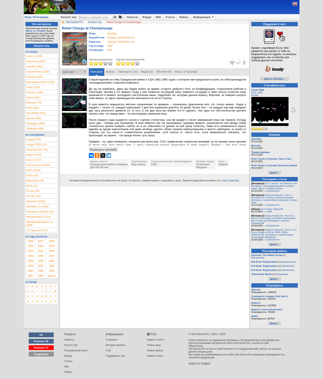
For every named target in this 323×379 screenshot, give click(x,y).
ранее (51, 275)
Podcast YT (41, 347)
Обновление (258, 257)
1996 (30, 260)
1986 (41, 275)
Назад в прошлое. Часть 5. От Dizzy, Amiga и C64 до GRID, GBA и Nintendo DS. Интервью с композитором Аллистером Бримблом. (274, 233)
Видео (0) (147, 71)
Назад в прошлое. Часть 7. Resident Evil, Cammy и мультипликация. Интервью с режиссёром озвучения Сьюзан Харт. (274, 199)
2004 (41, 245)
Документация (288, 262)
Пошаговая (203, 164)
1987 (110, 45)
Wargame (201, 167)
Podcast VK (41, 341)
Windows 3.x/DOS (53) (40, 211)
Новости (132, 17)
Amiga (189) (33, 139)
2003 (52, 245)
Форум (146, 17)
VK (41, 334)
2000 (52, 250)
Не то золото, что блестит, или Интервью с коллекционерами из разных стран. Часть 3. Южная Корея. (274, 186)
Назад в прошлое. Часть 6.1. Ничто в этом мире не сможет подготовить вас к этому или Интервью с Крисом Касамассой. (273, 219)
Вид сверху (139, 164)
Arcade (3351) (34, 66)
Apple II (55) (33, 154)
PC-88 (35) (33, 190)
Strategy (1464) (35, 123)
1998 (41, 255)
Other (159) (33, 87)
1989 (41, 270)
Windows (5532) (36, 201)
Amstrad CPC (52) (37, 149)
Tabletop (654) (35, 128)
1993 (30, 265)
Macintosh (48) (35, 180)
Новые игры (154, 345)
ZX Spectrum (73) (37, 230)
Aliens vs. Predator (36, 31)
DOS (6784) (33, 170)
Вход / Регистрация (37, 17)
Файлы (184, 17)
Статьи (170, 17)
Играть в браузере (186, 71)
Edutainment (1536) (38, 71)
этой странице (230, 180)
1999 (30, 255)
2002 (30, 250)
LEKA (269, 211)
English (222, 164)
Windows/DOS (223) (38, 216)
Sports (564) (33, 118)
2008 (30, 241)
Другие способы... (274, 79)
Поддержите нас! (115, 355)
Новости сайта (155, 339)
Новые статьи (155, 355)
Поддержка (41, 354)
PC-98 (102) (33, 196)
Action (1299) (34, 56)
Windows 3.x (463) (37, 206)
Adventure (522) (36, 61)
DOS (253, 92)
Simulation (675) (36, 113)
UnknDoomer (273, 191)
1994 (52, 260)
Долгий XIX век (99, 167)
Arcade (255, 95)
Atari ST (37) (34, 159)
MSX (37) (32, 185)
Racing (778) (34, 102)
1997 (52, 255)
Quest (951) (33, 97)
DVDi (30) (32, 175)
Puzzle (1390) (34, 92)
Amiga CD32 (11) (36, 144)
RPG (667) (32, 107)
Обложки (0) (163, 71)
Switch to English (199, 363)
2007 (41, 241)
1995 (41, 260)
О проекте (112, 339)
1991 (52, 265)
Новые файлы (155, 350)
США (154, 164)
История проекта (115, 345)
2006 (52, 241)
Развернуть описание (103, 149)
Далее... (274, 172)
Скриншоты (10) (128, 71)
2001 (41, 250)
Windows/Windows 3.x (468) (39, 223)
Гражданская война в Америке (109, 164)
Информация (203, 17)
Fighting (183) (34, 76)
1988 (52, 270)
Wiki (158, 17)
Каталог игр (68, 17)
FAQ (108, 350)
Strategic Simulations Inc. (121, 37)
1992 (41, 265)
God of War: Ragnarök (271, 209)
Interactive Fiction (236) (40, 82)
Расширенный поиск (76, 350)
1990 (30, 270)
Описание (96, 71)
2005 (30, 245)
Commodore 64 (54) (38, 165)
